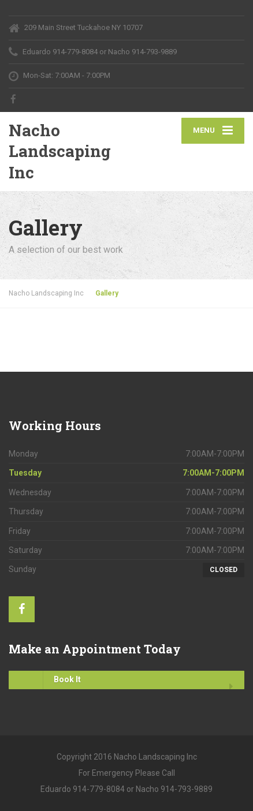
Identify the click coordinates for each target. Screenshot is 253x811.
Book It (45, 680)
